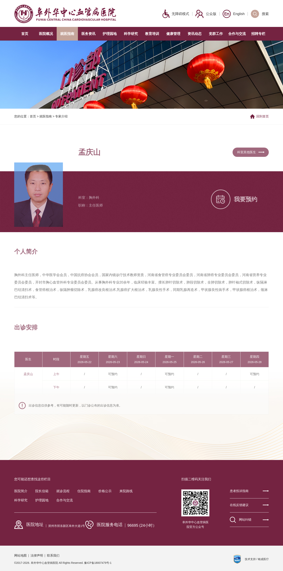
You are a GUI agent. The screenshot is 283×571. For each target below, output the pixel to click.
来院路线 (126, 491)
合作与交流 (237, 34)
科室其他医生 (250, 159)
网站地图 (20, 555)
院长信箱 (41, 491)
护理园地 (110, 34)
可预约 (112, 402)
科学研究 (131, 34)
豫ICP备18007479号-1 (97, 562)
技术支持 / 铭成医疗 (257, 559)
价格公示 (105, 491)
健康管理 (173, 34)
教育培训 (152, 34)
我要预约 (234, 212)
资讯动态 (195, 34)
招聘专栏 (258, 34)
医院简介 (20, 491)
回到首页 (259, 117)
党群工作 (216, 34)
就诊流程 (63, 491)
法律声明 (37, 555)
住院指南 (84, 491)
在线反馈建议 (249, 505)
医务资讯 (88, 34)
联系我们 (53, 555)
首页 (24, 34)
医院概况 (46, 34)
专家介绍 (61, 117)
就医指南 (67, 34)
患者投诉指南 (249, 491)
